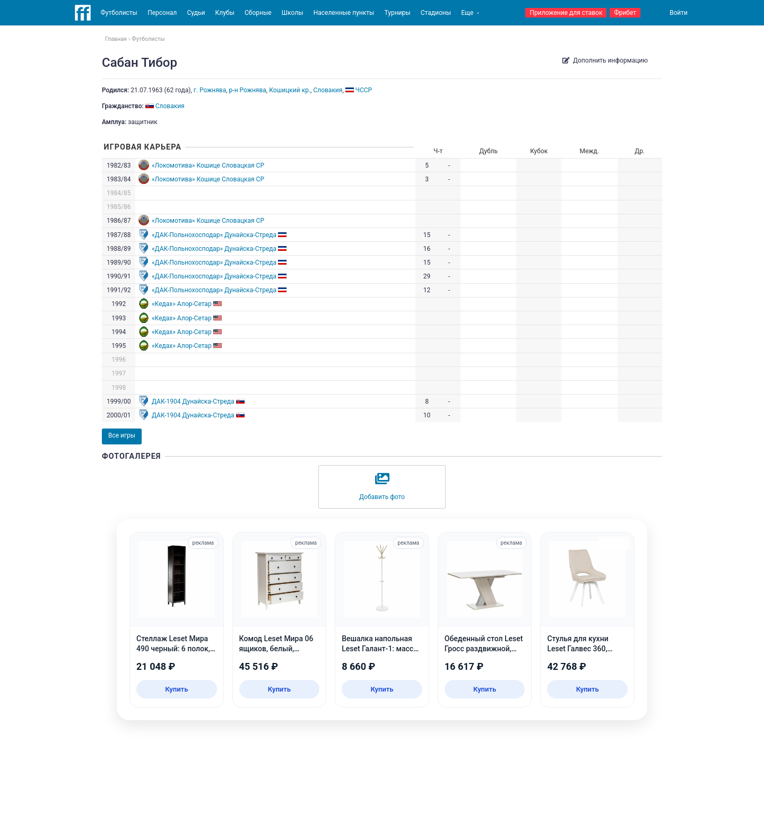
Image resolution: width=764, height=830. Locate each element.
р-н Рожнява (247, 90)
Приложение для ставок (565, 12)
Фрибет (625, 12)
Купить (176, 689)
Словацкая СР (243, 165)
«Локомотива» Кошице (186, 165)
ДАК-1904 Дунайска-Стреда (193, 401)
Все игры (121, 435)
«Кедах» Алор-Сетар (182, 304)
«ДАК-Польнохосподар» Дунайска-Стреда (214, 235)
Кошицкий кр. (289, 90)
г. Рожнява (210, 90)
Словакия (327, 90)
